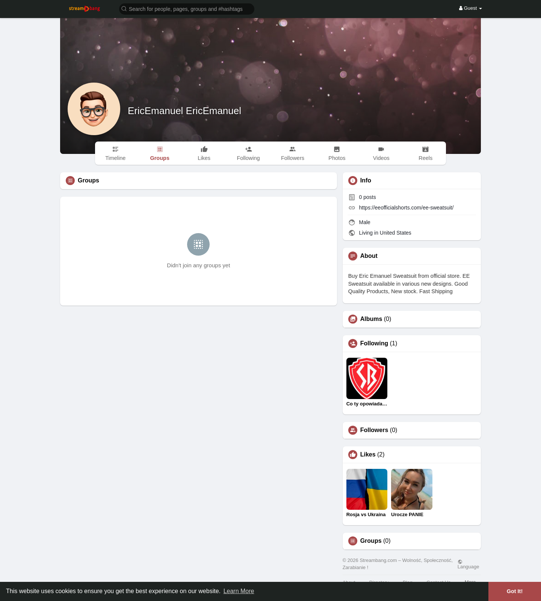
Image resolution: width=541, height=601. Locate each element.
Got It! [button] (515, 591)
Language (468, 564)
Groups (371, 541)
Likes (368, 455)
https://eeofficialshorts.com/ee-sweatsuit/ (406, 208)
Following (374, 343)
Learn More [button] (239, 591)
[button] (186, 8)
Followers (374, 430)
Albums (371, 319)
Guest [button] (470, 8)
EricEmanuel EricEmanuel (184, 110)
